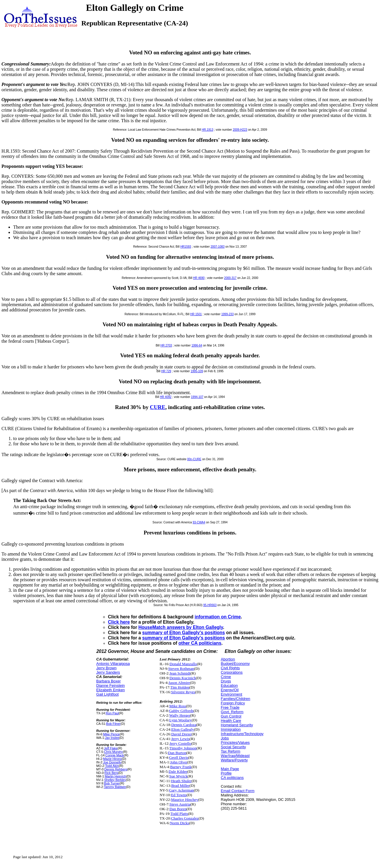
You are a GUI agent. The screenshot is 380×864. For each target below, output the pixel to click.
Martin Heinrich (115, 776)
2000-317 (230, 278)
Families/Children (235, 698)
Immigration (231, 729)
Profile (226, 773)
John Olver (179, 762)
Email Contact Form (238, 791)
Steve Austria (179, 804)
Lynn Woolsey (180, 720)
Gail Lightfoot (107, 694)
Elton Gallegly (182, 729)
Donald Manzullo (183, 664)
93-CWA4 (199, 522)
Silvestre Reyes (183, 692)
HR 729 (166, 371)
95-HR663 (210, 605)
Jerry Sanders (108, 672)
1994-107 (197, 397)
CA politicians (232, 777)
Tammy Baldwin (115, 787)
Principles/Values (235, 742)
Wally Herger (179, 715)
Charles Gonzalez (185, 818)
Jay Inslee (112, 737)
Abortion (228, 659)
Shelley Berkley (115, 780)
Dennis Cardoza (183, 724)
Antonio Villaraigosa (113, 663)
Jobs (225, 738)
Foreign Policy (233, 703)
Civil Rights (230, 668)
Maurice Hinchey (184, 799)
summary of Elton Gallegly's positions (183, 632)
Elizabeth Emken (110, 690)
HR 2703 (166, 345)
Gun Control (231, 716)
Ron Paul (112, 713)
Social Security (233, 747)
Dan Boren (177, 809)
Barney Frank (181, 767)
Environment (231, 694)
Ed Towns (179, 795)
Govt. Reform (232, 712)
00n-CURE (194, 459)
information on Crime (218, 616)
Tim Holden (180, 687)
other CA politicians (199, 643)
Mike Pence (111, 734)
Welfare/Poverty (234, 760)
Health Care (231, 720)
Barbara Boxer (108, 681)
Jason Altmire (179, 682)
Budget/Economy (235, 663)
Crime (226, 677)
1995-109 (197, 371)
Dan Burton (177, 753)
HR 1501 (196, 314)
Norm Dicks (179, 823)
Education (229, 685)
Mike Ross (177, 706)
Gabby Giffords (181, 710)
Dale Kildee (178, 771)
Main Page (230, 769)
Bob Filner (113, 723)
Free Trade (230, 707)
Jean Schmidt (179, 673)
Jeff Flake (111, 748)
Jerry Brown (106, 668)
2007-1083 (218, 246)
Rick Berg (111, 773)
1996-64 (196, 345)
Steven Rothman (181, 668)
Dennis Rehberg (115, 769)
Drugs (226, 681)
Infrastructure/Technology (242, 734)
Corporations (232, 672)
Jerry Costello (180, 743)
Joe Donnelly (112, 762)
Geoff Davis (178, 757)
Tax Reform (230, 751)
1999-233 (227, 314)
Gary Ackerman (181, 790)
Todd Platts (179, 813)
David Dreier (181, 734)
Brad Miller (180, 785)
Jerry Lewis (180, 739)
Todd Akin (112, 766)
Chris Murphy (113, 751)
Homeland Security (237, 725)
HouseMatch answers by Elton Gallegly (180, 627)
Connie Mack (114, 755)
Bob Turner (112, 783)
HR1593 (185, 246)
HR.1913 (207, 129)
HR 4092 (165, 397)
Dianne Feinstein (110, 685)
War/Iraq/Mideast (235, 755)
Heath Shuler (181, 781)
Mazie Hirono (112, 758)
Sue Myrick (178, 776)
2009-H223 (240, 129)
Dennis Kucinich (182, 678)
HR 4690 (198, 278)
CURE (157, 407)
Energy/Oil (230, 690)
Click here (119, 622)
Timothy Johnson (182, 748)
